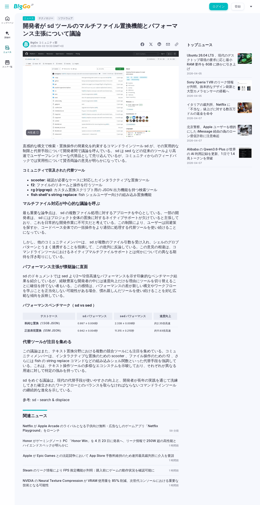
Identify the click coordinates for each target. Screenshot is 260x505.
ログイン (218, 6)
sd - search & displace (50, 400)
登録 (238, 6)
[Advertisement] (219, 197)
